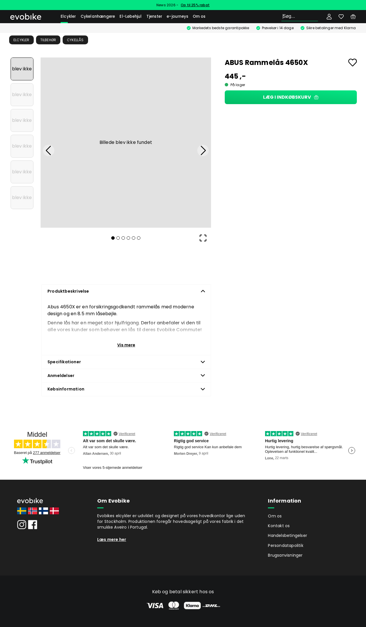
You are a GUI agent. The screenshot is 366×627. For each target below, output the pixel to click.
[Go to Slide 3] (22, 120)
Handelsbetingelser (287, 535)
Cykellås (75, 39)
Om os (199, 16)
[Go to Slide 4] (22, 146)
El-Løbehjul (131, 16)
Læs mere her (111, 539)
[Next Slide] (203, 150)
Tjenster (154, 16)
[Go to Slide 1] (22, 68)
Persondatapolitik (285, 545)
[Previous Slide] (48, 150)
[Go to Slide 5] (22, 171)
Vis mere (126, 345)
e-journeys (177, 16)
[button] (126, 142)
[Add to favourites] (352, 62)
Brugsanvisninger (285, 555)
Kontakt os (279, 526)
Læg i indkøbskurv (291, 97)
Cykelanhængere (98, 16)
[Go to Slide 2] (22, 94)
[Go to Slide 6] (22, 197)
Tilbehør (48, 39)
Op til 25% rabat (195, 5)
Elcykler (68, 16)
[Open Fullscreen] (203, 238)
